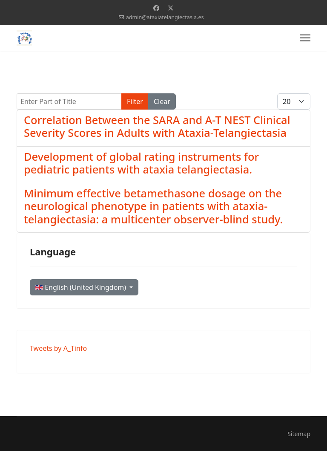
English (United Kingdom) (81, 287)
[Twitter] (171, 8)
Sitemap (298, 434)
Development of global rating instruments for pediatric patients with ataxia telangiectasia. (141, 162)
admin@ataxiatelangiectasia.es (165, 17)
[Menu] (305, 38)
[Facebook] (156, 8)
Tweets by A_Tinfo (58, 348)
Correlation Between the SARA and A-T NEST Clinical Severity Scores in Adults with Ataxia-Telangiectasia (157, 126)
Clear (162, 101)
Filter (135, 101)
